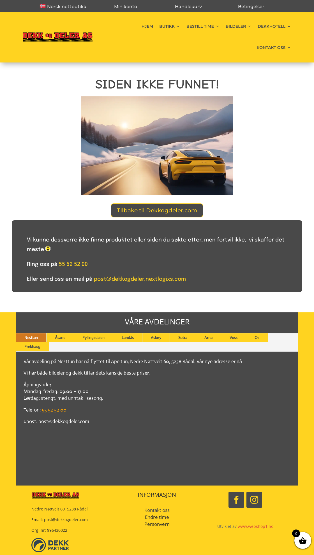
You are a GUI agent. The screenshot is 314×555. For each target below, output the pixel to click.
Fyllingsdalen (93, 337)
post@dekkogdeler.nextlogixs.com (140, 279)
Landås (128, 337)
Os (257, 337)
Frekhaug (32, 346)
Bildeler (236, 26)
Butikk (167, 26)
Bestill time (200, 26)
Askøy (156, 337)
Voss (233, 337)
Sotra (182, 337)
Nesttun (31, 337)
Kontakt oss (271, 47)
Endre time (157, 517)
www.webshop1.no (255, 526)
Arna (208, 337)
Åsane (60, 337)
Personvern (157, 524)
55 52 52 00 (73, 264)
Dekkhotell (271, 26)
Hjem (147, 26)
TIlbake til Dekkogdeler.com (157, 210)
